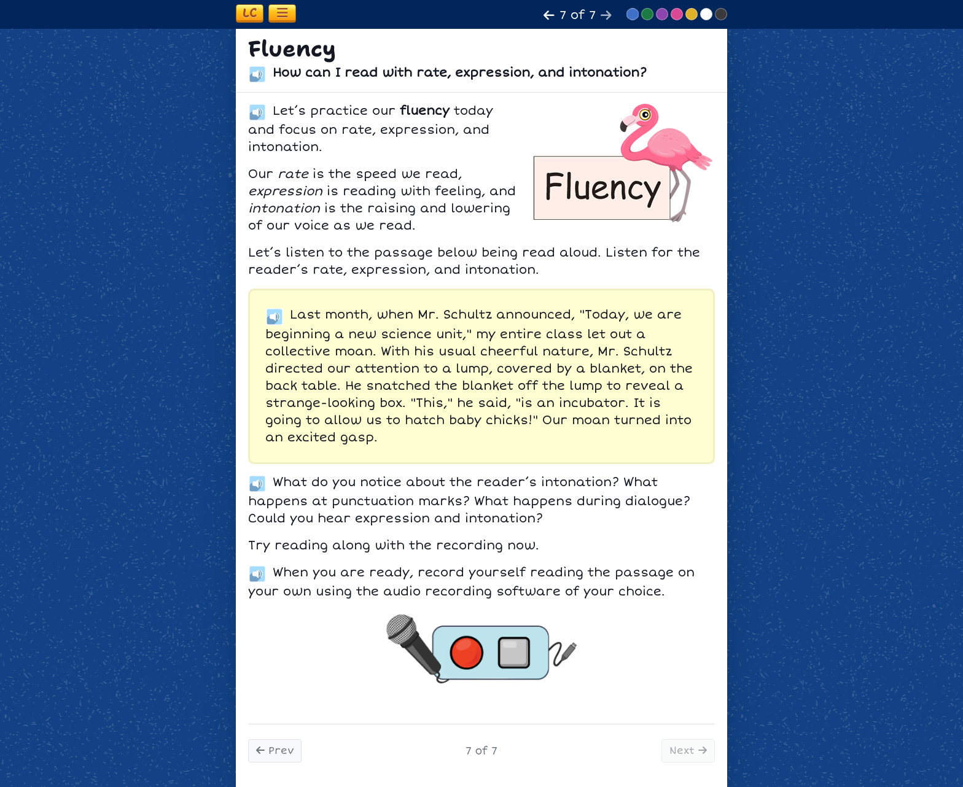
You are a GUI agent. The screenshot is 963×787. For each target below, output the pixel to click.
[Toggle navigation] (282, 13)
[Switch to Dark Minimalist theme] (721, 14)
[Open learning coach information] (249, 13)
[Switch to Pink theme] (677, 14)
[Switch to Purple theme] (662, 14)
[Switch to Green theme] (647, 14)
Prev (275, 751)
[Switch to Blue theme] (632, 14)
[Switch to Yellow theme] (691, 14)
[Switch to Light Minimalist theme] (706, 14)
